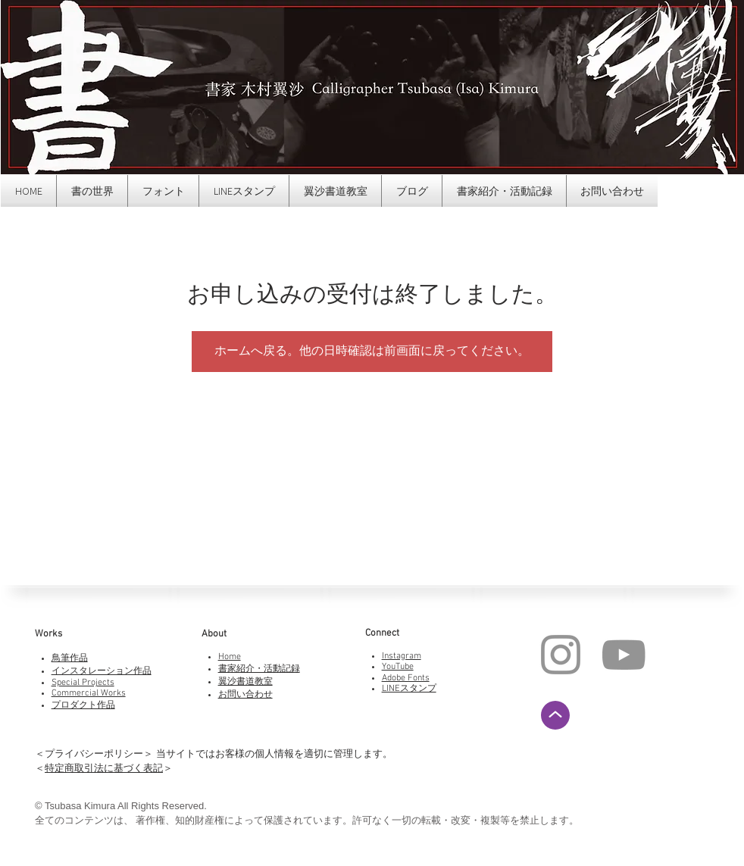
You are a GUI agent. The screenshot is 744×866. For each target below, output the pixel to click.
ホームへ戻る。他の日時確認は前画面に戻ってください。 (372, 351)
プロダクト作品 (83, 705)
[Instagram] (560, 654)
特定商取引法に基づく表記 (104, 768)
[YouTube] (623, 654)
